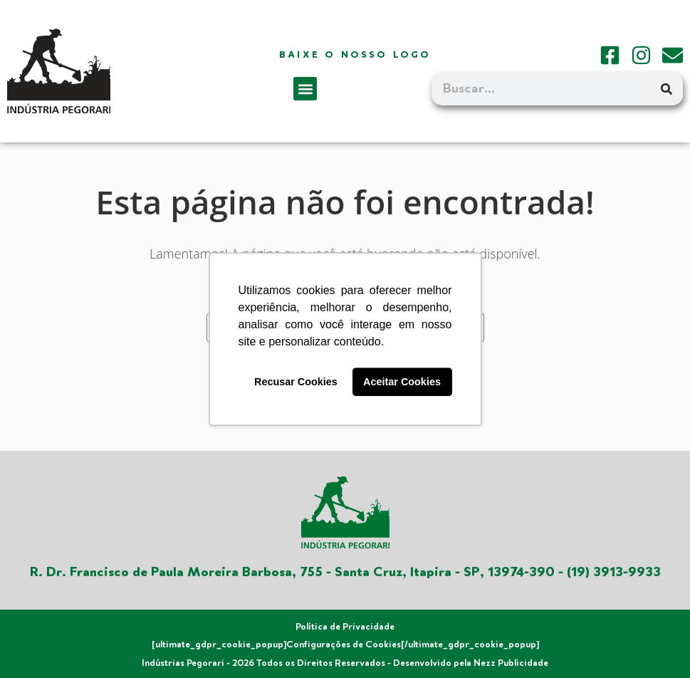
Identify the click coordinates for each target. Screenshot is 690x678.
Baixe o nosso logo (355, 55)
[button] (305, 88)
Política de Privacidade (345, 627)
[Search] (666, 89)
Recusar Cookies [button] (296, 381)
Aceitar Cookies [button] (402, 381)
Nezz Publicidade (511, 663)
